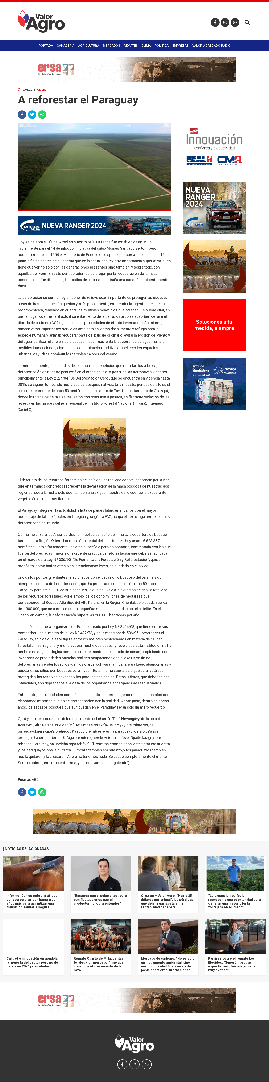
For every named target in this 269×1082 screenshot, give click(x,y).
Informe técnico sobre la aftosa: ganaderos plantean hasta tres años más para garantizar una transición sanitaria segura (32, 901)
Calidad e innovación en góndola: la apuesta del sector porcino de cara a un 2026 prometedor (32, 962)
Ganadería (65, 46)
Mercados (111, 46)
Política (162, 46)
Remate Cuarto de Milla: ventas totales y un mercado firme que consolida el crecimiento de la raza (99, 964)
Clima (146, 46)
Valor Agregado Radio (211, 46)
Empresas (180, 46)
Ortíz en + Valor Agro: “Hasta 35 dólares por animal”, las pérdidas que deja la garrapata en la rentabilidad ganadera (167, 901)
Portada (46, 46)
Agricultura (88, 46)
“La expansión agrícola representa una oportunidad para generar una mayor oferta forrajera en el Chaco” (234, 901)
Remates (131, 46)
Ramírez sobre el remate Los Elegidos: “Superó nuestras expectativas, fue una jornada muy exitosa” (231, 964)
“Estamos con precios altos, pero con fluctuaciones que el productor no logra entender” (100, 899)
